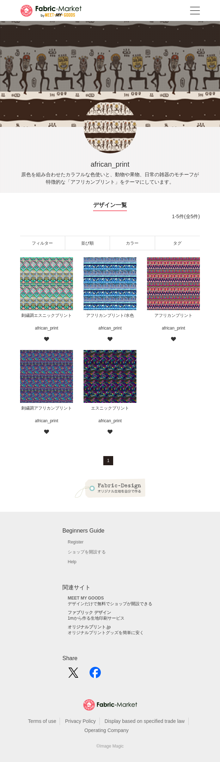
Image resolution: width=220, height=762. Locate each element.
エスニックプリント (110, 408)
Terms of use (42, 721)
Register (76, 542)
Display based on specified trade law (144, 721)
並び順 (87, 243)
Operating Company (106, 730)
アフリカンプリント (173, 315)
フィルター (42, 243)
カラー (132, 243)
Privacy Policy (80, 721)
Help (72, 561)
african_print (46, 328)
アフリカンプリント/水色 (110, 315)
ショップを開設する (87, 551)
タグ (177, 243)
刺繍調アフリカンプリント (46, 408)
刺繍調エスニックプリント (46, 315)
